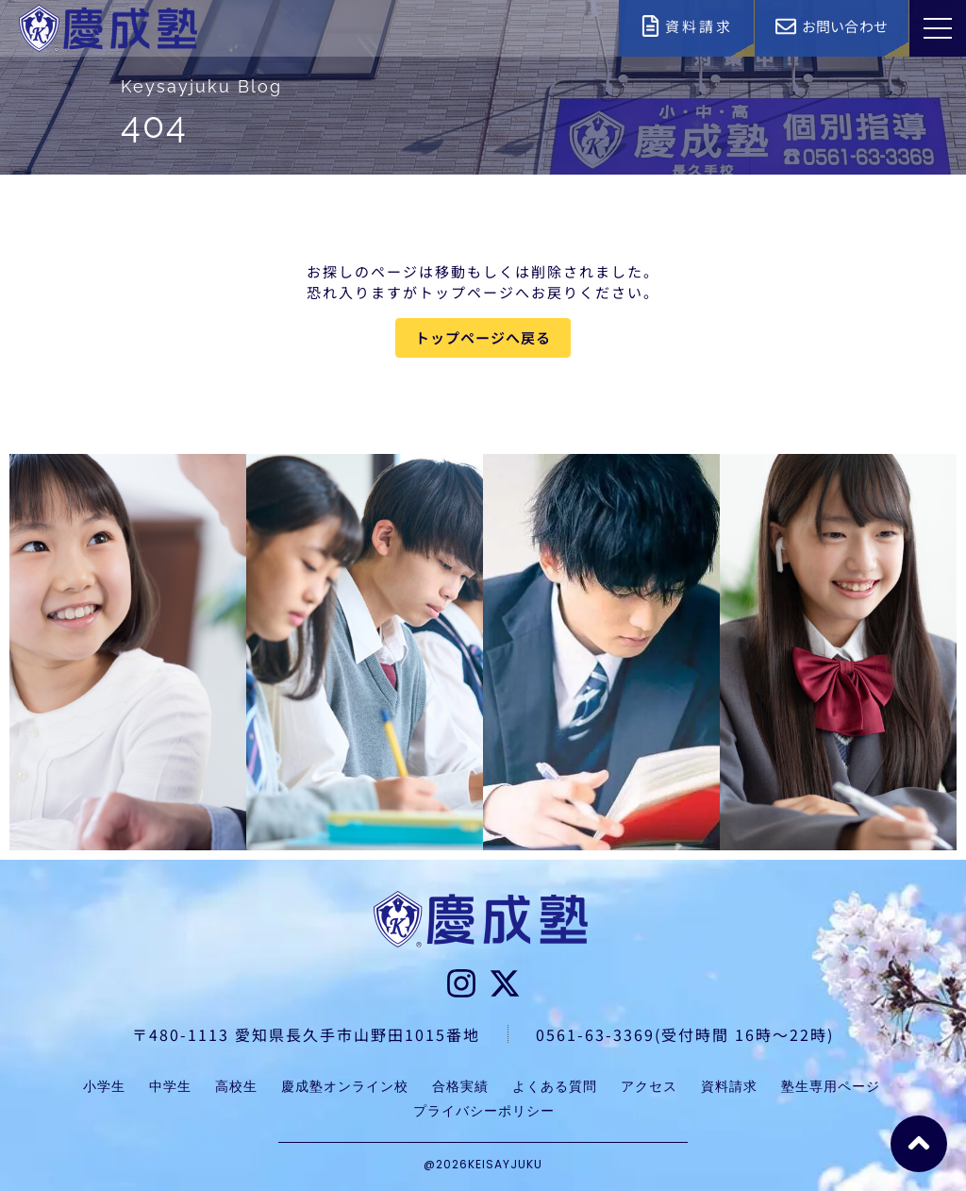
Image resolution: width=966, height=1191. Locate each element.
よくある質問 (554, 1086)
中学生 (170, 1086)
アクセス (649, 1086)
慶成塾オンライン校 (344, 1086)
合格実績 (460, 1086)
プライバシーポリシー (484, 1110)
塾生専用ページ (830, 1086)
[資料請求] (650, 26)
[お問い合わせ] (785, 26)
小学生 (104, 1086)
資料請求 (699, 26)
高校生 (236, 1086)
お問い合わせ (845, 26)
